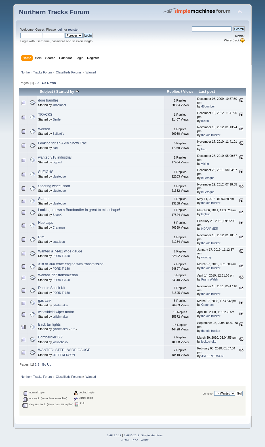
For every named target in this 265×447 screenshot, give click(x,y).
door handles (48, 100)
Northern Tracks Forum (54, 12)
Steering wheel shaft (54, 186)
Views (188, 91)
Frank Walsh (209, 279)
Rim (41, 237)
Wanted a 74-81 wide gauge (60, 251)
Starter (43, 199)
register (73, 29)
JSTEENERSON (63, 355)
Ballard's (58, 133)
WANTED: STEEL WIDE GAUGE (64, 350)
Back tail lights (49, 324)
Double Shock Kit (51, 288)
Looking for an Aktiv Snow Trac (62, 143)
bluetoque (59, 176)
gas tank (44, 301)
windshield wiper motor (56, 312)
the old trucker (210, 135)
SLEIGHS (45, 172)
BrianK (57, 214)
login (60, 29)
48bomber (59, 105)
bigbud (57, 162)
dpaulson (58, 241)
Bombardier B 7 (50, 337)
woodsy (206, 257)
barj (55, 147)
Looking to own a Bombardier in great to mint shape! (79, 210)
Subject (46, 91)
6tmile (56, 119)
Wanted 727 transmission (58, 275)
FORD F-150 (61, 256)
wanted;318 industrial (54, 157)
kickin (205, 121)
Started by (67, 91)
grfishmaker (60, 305)
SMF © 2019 (132, 435)
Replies (173, 91)
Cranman (58, 227)
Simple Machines (152, 435)
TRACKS (45, 115)
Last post (207, 91)
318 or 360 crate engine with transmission (71, 264)
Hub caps (45, 223)
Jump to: (208, 393)
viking (205, 163)
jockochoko (60, 342)
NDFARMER (209, 228)
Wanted (44, 129)
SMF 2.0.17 (114, 435)
